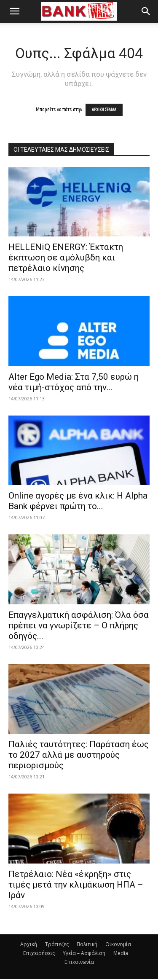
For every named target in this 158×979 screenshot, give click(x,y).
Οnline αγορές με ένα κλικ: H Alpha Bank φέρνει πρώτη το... (77, 501)
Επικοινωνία (79, 962)
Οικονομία (118, 944)
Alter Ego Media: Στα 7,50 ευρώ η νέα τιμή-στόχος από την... (73, 382)
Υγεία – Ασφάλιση (84, 953)
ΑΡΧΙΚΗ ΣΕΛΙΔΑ (104, 110)
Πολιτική (87, 944)
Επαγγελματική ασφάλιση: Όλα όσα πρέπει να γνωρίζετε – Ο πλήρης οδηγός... (78, 625)
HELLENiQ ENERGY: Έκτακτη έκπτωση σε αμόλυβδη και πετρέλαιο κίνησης (65, 257)
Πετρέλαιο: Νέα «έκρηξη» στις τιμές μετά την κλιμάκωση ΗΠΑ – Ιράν (75, 884)
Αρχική (28, 944)
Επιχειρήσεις (39, 953)
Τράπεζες (57, 944)
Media (120, 953)
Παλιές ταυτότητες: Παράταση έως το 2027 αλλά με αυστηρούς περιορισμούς (78, 754)
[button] (14, 11)
